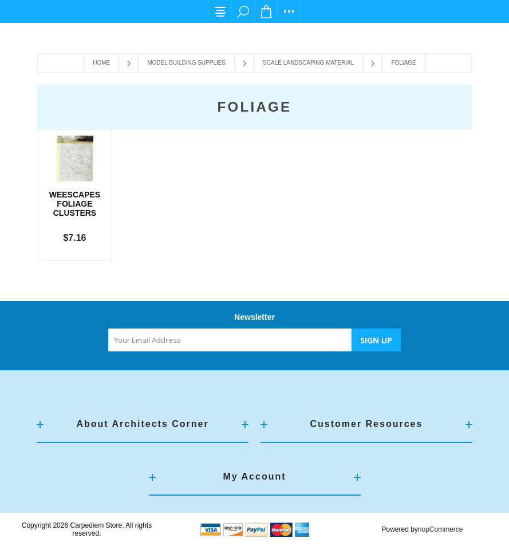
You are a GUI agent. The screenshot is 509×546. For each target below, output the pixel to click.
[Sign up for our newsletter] (230, 340)
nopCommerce (440, 529)
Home (101, 63)
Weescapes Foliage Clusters (74, 203)
